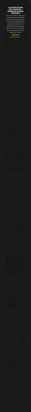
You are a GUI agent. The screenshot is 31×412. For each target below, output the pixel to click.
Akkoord (15, 35)
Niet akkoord (15, 37)
